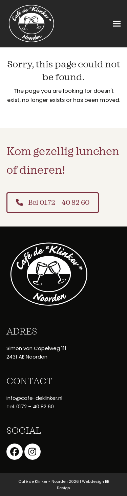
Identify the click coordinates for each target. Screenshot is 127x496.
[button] (117, 24)
